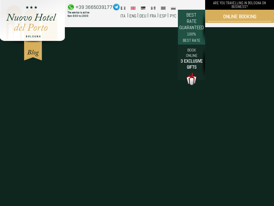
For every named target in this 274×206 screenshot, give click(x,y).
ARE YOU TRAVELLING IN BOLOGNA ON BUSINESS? (239, 5)
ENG (132, 16)
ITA (123, 16)
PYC (173, 16)
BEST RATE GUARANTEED (191, 27)
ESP (163, 16)
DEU (142, 16)
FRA (153, 16)
